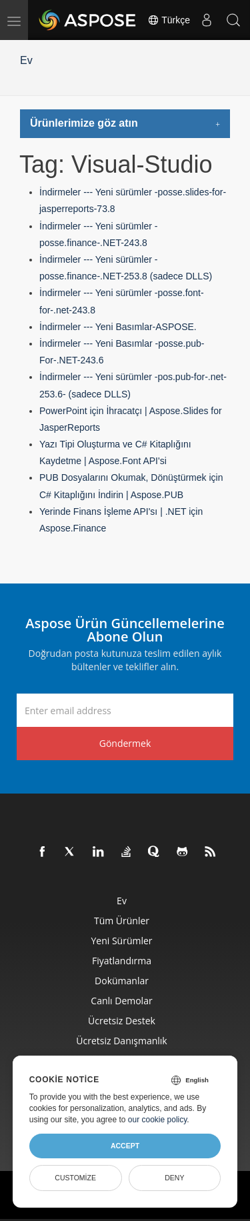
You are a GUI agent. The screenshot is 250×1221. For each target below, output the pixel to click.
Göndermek (125, 743)
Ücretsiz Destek (121, 1020)
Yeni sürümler (121, 940)
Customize (75, 1178)
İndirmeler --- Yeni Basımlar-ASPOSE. (118, 326)
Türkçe (168, 20)
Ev (26, 60)
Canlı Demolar (121, 1000)
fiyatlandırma (121, 960)
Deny (174, 1178)
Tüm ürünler (121, 920)
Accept (125, 1146)
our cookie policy (157, 1119)
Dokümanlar (122, 980)
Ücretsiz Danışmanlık (121, 1040)
